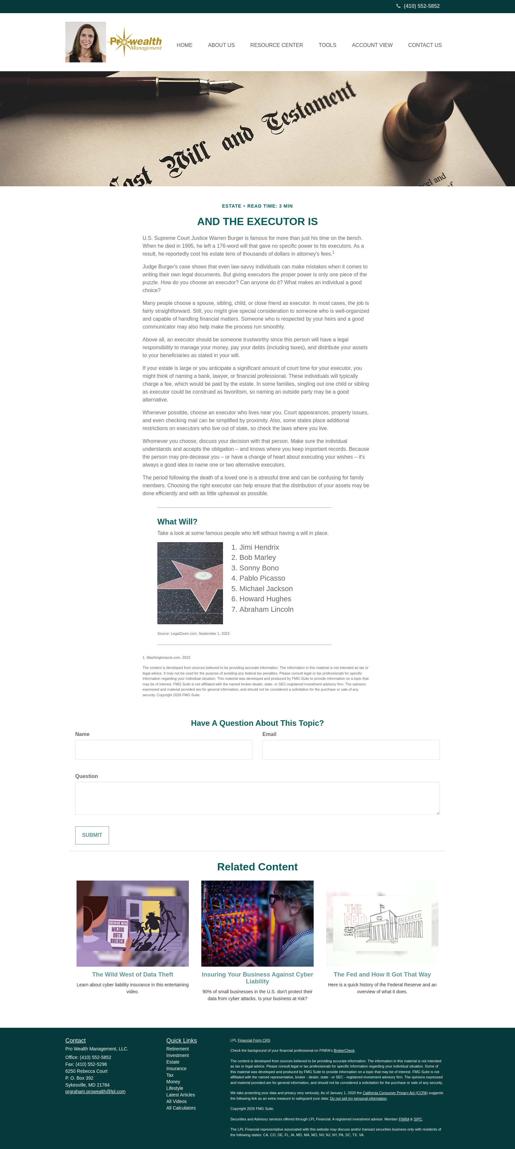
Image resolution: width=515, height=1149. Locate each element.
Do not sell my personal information (358, 1098)
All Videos (177, 1101)
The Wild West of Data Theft (132, 974)
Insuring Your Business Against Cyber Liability (257, 978)
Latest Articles (181, 1094)
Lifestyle (175, 1088)
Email (269, 734)
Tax (170, 1075)
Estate (173, 1062)
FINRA (404, 1119)
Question (86, 776)
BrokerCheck (344, 1050)
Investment (178, 1055)
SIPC (418, 1119)
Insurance (177, 1068)
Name (82, 734)
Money (173, 1081)
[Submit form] (92, 835)
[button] (217, 42)
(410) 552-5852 (418, 6)
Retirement (178, 1048)
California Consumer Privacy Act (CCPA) (395, 1093)
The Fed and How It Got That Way (382, 974)
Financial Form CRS (254, 1040)
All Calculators (181, 1108)
